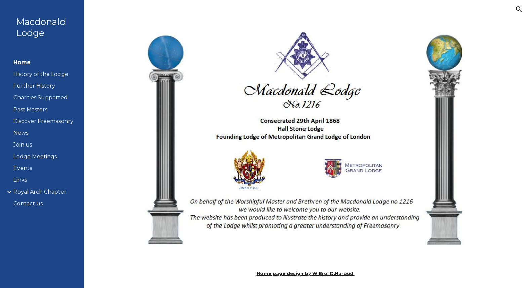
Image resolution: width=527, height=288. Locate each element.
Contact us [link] (28, 203)
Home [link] (22, 62)
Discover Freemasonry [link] (43, 121)
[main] (305, 273)
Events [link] (22, 168)
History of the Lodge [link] (40, 74)
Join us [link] (22, 144)
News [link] (20, 133)
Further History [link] (34, 86)
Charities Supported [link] (40, 97)
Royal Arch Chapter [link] (39, 192)
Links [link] (20, 180)
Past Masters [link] (30, 109)
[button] (519, 9)
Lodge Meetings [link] (35, 156)
